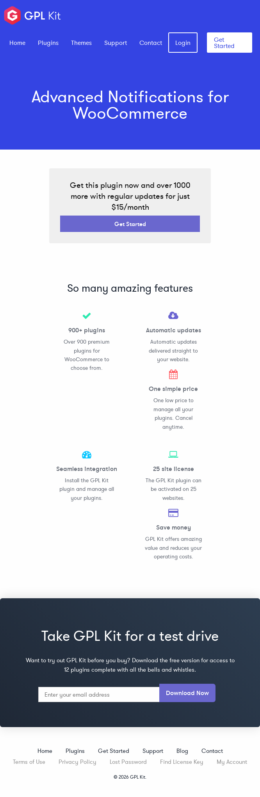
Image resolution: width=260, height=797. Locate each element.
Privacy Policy (77, 761)
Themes (81, 42)
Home (17, 42)
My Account (232, 761)
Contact (150, 42)
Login (183, 42)
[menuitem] (17, 42)
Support (115, 42)
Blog (182, 750)
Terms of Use (29, 761)
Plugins (48, 42)
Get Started (224, 43)
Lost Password (128, 761)
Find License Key (181, 761)
